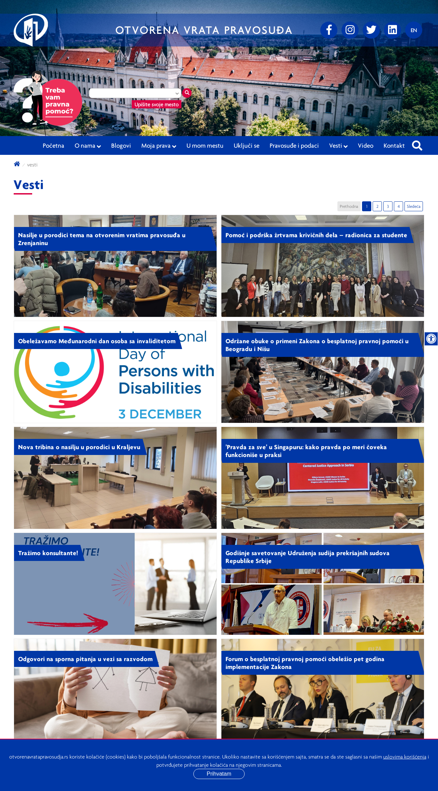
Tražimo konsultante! (48, 553)
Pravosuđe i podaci (294, 145)
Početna (53, 145)
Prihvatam (219, 774)
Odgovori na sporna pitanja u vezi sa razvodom (85, 658)
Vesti (338, 146)
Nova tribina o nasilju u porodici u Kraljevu (79, 447)
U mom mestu (204, 145)
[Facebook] (328, 30)
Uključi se (246, 145)
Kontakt (394, 145)
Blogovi (121, 145)
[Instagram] (350, 30)
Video (365, 145)
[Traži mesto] (187, 93)
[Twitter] (371, 30)
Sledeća (414, 206)
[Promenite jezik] (413, 30)
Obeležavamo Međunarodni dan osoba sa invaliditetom (97, 341)
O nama (88, 146)
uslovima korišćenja (404, 756)
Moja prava (158, 146)
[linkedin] (392, 30)
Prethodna (349, 206)
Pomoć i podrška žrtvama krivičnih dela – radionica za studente (316, 235)
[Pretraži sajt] (417, 143)
